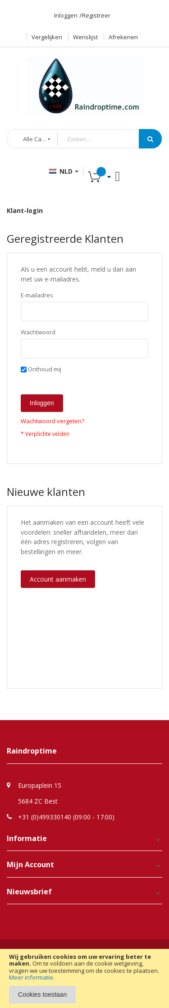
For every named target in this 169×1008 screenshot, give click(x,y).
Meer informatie (31, 977)
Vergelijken (47, 37)
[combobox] (105, 139)
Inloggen (66, 15)
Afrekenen (123, 37)
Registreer (96, 15)
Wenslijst (85, 37)
